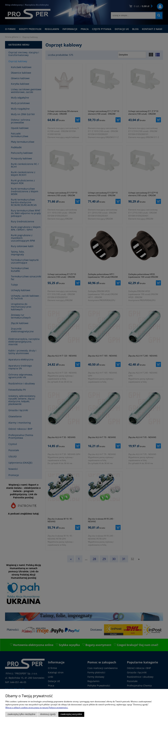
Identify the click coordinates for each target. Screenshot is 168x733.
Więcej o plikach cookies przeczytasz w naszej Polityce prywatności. (36, 707)
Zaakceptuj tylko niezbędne (21, 714)
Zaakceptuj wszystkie (71, 714)
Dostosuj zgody (48, 714)
